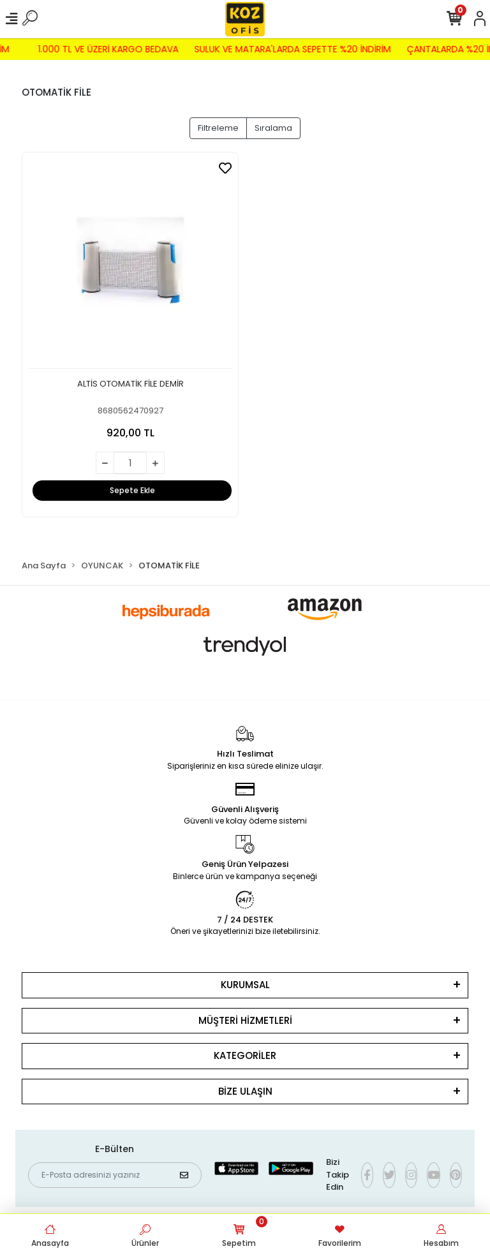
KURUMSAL (245, 984)
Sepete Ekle (132, 490)
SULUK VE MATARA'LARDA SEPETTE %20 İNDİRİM (286, 49)
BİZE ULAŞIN (245, 1091)
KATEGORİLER (245, 1055)
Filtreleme (218, 128)
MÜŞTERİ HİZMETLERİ (245, 1020)
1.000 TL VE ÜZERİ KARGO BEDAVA (102, 49)
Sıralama (273, 128)
